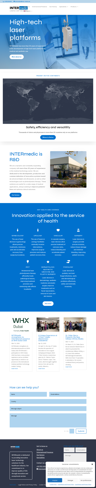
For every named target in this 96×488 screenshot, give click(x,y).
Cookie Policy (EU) (44, 485)
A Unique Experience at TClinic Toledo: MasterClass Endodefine (47, 338)
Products (73, 7)
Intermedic (13, 485)
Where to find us (48, 137)
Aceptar (54, 480)
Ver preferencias (86, 480)
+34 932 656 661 (43, 466)
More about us (16, 57)
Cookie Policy (53, 484)
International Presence (39, 7)
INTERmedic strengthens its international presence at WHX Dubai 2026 (20, 338)
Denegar (70, 480)
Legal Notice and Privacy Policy (66, 484)
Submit (81, 431)
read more (14, 368)
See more (48, 303)
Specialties (62, 7)
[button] (92, 464)
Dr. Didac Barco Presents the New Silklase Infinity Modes (74, 337)
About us (27, 7)
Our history (53, 7)
